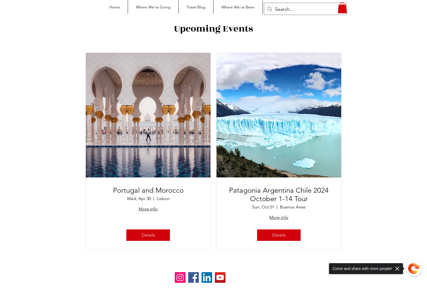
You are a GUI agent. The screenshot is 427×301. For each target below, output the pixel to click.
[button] (342, 7)
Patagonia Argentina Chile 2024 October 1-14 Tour (279, 194)
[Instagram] (180, 277)
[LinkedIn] (207, 277)
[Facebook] (193, 277)
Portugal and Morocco (148, 190)
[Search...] (305, 9)
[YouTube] (220, 277)
